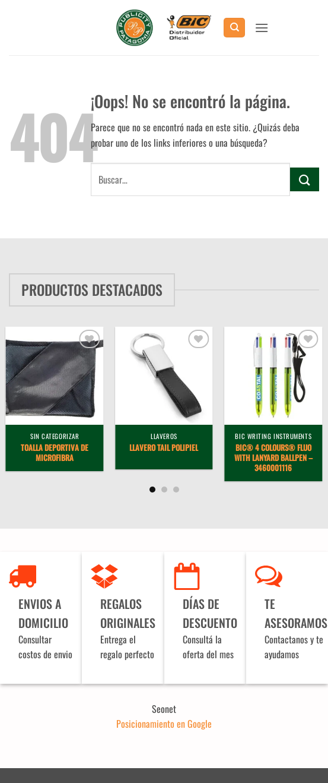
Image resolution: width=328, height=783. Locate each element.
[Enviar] (304, 179)
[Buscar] (234, 27)
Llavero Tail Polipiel (163, 448)
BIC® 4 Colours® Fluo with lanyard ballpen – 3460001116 (273, 458)
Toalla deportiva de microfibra (54, 453)
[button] (261, 27)
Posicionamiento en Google (164, 723)
